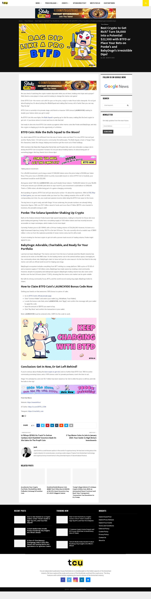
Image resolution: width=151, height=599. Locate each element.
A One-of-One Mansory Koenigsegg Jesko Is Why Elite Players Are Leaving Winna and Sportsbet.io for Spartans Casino (39, 543)
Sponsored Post (79, 3)
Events (65, 3)
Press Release (50, 3)
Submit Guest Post (105, 517)
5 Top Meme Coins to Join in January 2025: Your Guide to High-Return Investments (81, 438)
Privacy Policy (104, 534)
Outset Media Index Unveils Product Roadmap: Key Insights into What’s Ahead (38, 531)
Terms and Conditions (106, 526)
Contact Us (102, 537)
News (38, 3)
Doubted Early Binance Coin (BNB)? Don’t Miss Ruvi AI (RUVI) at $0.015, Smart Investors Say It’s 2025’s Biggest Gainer (58, 490)
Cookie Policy (103, 531)
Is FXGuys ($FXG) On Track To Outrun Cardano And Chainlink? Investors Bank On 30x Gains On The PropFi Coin (38, 438)
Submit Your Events (105, 523)
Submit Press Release (106, 520)
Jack (103, 58)
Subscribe (108, 132)
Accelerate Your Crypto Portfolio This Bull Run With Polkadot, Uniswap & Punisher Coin (32, 490)
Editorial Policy (104, 528)
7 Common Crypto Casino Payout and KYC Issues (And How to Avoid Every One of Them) (81, 531)
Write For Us (95, 3)
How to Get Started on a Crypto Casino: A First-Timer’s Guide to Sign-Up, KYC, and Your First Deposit (38, 520)
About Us (102, 540)
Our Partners (109, 3)
